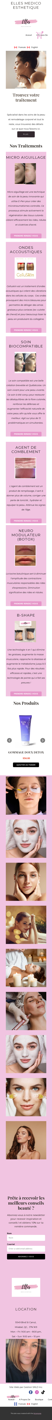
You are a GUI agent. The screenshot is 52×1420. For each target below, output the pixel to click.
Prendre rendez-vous (26, 521)
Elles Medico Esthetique (26, 5)
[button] (9, 740)
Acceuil (29, 35)
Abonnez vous (26, 1256)
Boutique (39, 1399)
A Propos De (24, 1399)
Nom (9, 1233)
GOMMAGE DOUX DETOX (26, 752)
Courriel (11, 1244)
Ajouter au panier (26, 765)
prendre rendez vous (26, 235)
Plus (26, 134)
